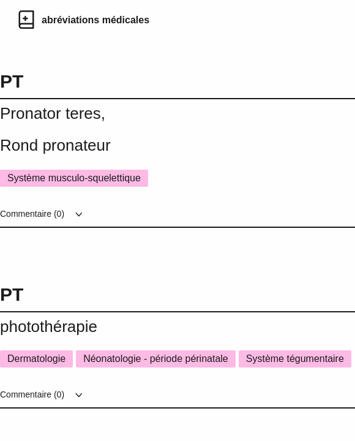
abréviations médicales (95, 20)
